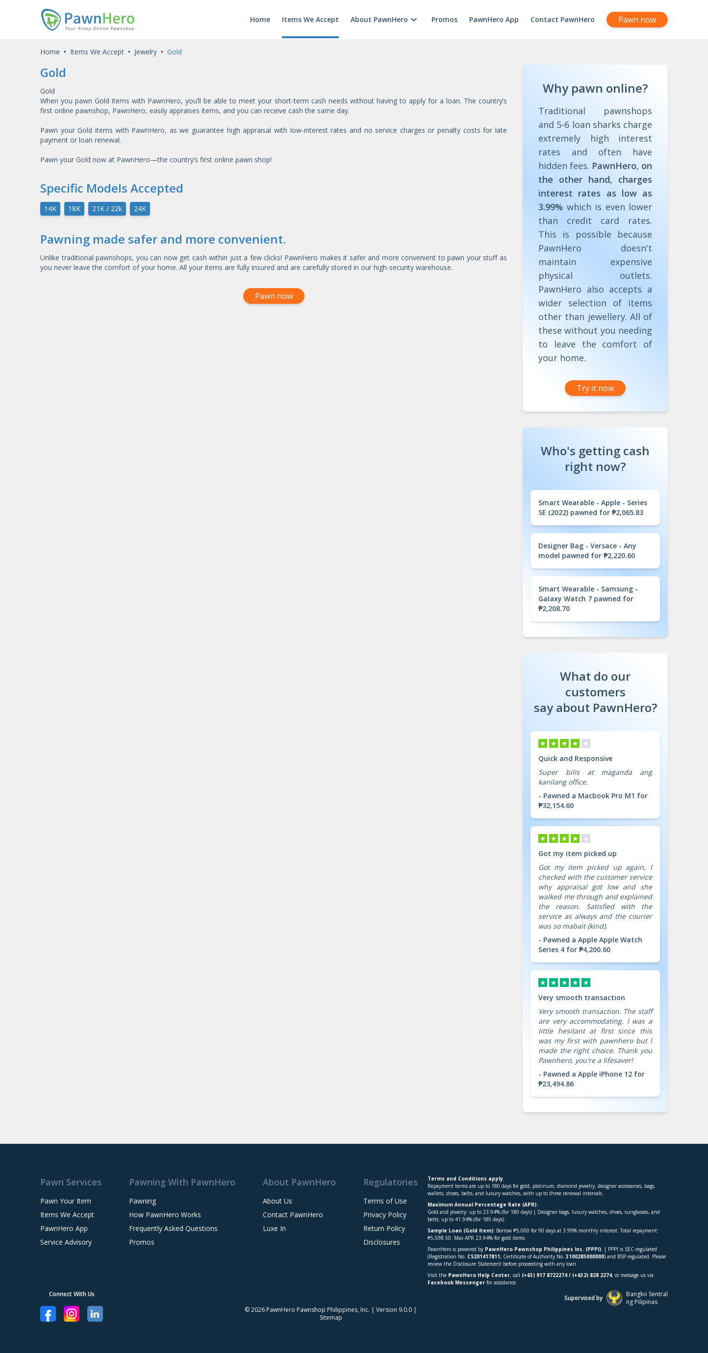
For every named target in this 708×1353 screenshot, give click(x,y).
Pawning (142, 1200)
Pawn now (637, 19)
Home (260, 19)
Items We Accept (310, 19)
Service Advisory (66, 1242)
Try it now (595, 388)
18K (74, 208)
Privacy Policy (384, 1214)
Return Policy (384, 1228)
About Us (277, 1200)
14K (50, 208)
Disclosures (381, 1242)
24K (140, 208)
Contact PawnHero (563, 19)
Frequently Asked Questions (173, 1228)
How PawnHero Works (165, 1214)
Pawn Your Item (65, 1200)
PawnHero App (494, 19)
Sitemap (331, 1317)
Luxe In (274, 1228)
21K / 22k (107, 208)
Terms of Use (385, 1200)
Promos (444, 19)
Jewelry (145, 51)
